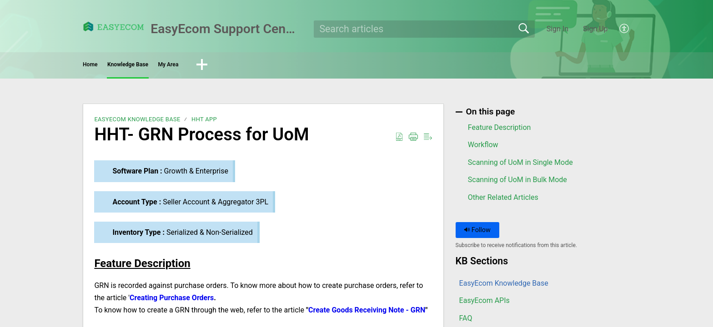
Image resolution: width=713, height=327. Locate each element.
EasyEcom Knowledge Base (137, 122)
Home (108, 66)
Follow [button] (477, 233)
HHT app (204, 122)
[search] (424, 29)
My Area (249, 66)
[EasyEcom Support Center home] (114, 26)
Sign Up (595, 29)
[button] (624, 29)
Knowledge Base (177, 66)
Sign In (557, 29)
